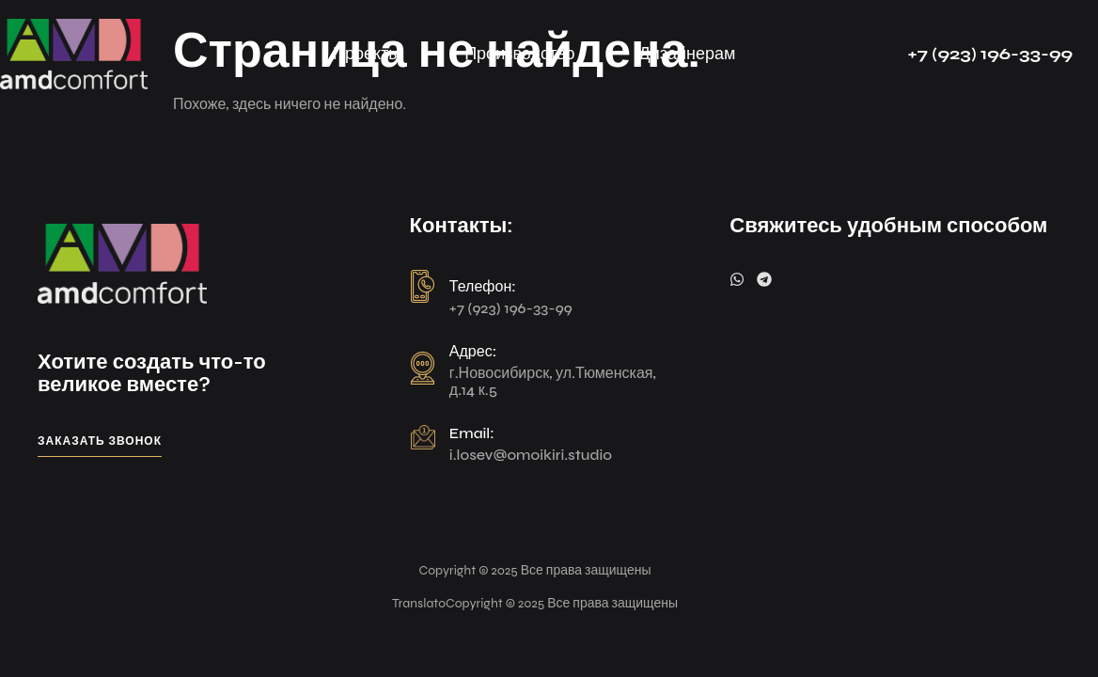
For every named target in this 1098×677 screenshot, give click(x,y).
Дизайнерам (687, 53)
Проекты (366, 53)
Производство (519, 53)
